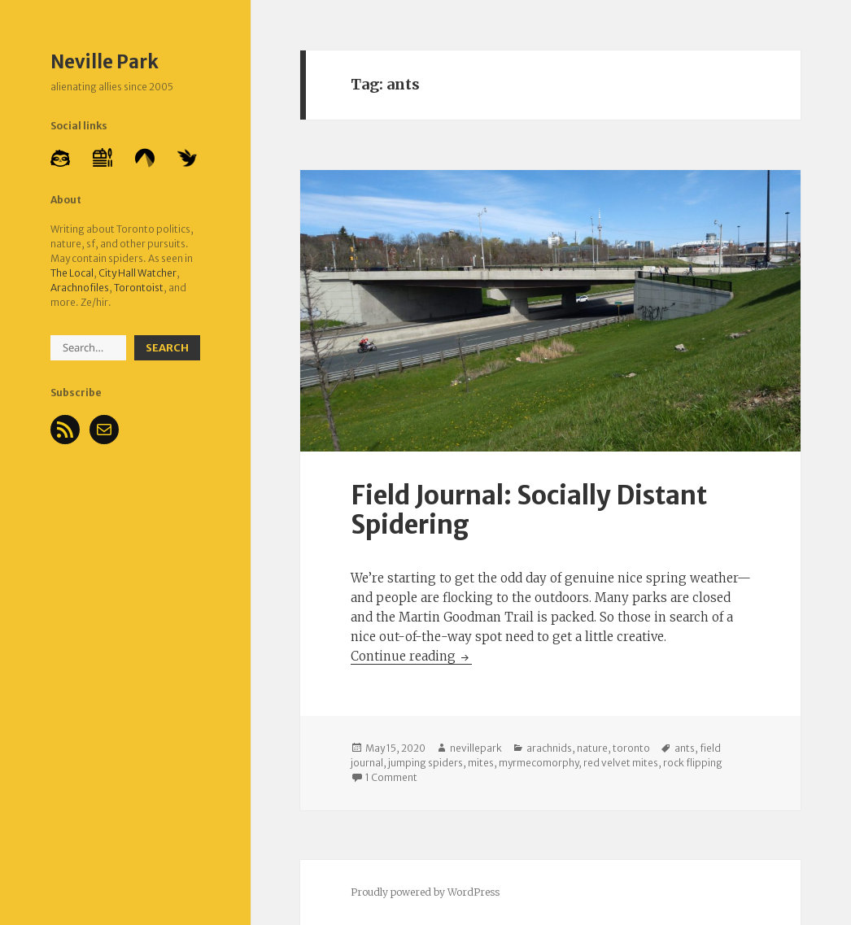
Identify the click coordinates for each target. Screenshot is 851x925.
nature (592, 748)
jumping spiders (425, 763)
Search (167, 348)
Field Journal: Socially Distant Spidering (529, 509)
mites (481, 763)
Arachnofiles (79, 287)
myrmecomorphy (538, 763)
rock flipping (692, 763)
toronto (631, 748)
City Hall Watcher (137, 273)
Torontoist (139, 287)
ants (684, 748)
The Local (72, 273)
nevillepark (476, 748)
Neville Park (104, 61)
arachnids (549, 748)
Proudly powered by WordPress (425, 892)
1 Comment (391, 777)
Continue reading (411, 656)
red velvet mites (620, 763)
